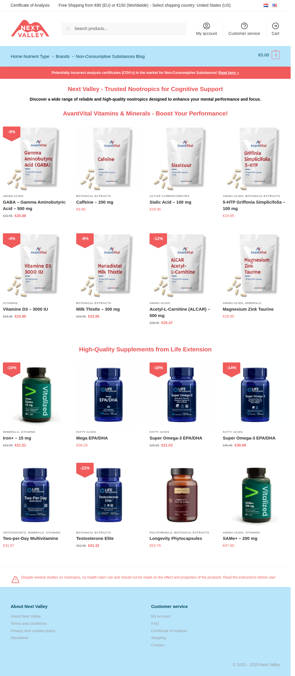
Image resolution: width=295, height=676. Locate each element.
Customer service (244, 29)
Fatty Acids (86, 429)
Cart (275, 29)
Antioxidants (14, 529)
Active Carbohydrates (169, 193)
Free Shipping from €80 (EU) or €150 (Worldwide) (103, 5)
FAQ (155, 620)
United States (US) (214, 5)
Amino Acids (13, 193)
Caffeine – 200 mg (94, 199)
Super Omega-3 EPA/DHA (176, 435)
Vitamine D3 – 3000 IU (25, 306)
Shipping (158, 635)
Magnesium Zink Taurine (248, 306)
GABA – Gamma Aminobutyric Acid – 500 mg (34, 202)
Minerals (253, 300)
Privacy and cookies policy (33, 628)
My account (206, 29)
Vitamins (10, 300)
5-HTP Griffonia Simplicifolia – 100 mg (254, 202)
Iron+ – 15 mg (17, 435)
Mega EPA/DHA (92, 435)
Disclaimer (20, 635)
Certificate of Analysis (30, 5)
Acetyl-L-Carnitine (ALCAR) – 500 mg (180, 309)
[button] (269, 55)
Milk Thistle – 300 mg (98, 306)
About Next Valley (26, 613)
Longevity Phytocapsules (176, 535)
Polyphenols (161, 529)
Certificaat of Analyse (169, 628)
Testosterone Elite (95, 535)
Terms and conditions (29, 620)
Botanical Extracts (93, 193)
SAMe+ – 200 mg (240, 535)
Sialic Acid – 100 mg (170, 199)
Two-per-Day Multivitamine (30, 535)
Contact (157, 642)
